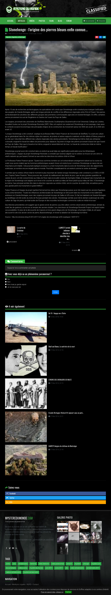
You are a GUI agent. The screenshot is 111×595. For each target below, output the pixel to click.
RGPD (29, 584)
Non (8, 282)
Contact (36, 584)
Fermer (68, 592)
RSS (9, 502)
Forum (69, 20)
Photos (42, 20)
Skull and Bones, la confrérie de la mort (61, 346)
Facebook (11, 493)
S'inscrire (101, 21)
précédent (12, 242)
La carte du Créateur (21, 229)
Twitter (10, 498)
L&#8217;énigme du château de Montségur (62, 446)
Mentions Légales (18, 584)
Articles (21, 20)
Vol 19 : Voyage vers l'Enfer (57, 313)
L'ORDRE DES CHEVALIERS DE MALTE (60, 379)
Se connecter (88, 21)
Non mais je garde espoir (16, 284)
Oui (8, 279)
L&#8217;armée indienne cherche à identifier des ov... (64, 233)
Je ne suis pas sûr (14, 287)
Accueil (11, 20)
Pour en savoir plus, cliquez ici (52, 592)
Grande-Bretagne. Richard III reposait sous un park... (65, 413)
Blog (60, 20)
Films (51, 20)
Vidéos (31, 20)
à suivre (76, 250)
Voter (55, 292)
